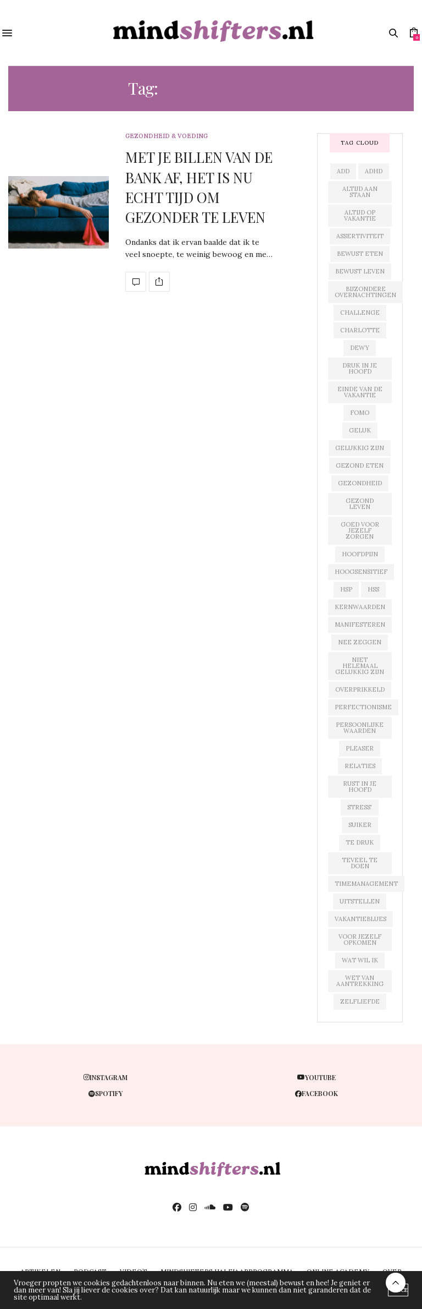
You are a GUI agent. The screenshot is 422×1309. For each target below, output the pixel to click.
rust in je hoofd (359, 786)
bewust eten (360, 254)
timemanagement (366, 884)
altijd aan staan (359, 192)
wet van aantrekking (360, 981)
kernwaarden (360, 607)
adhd (373, 171)
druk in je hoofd (359, 368)
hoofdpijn (360, 554)
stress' (359, 807)
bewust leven (360, 271)
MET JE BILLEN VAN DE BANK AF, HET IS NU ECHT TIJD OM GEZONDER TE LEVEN (199, 187)
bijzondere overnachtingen (365, 292)
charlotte (360, 330)
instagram (105, 1077)
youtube (316, 1077)
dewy (359, 348)
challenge (360, 312)
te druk (360, 842)
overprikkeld (360, 689)
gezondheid (360, 483)
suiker (359, 825)
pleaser (360, 748)
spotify (105, 1093)
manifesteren (360, 624)
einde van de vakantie (359, 392)
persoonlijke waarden (360, 728)
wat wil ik (360, 960)
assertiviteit (360, 236)
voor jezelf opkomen (359, 939)
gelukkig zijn (359, 448)
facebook (316, 1093)
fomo (359, 413)
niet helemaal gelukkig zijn (359, 666)
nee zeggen (359, 642)
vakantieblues (360, 919)
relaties (360, 766)
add (343, 171)
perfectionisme (363, 707)
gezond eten (360, 465)
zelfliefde (360, 1001)
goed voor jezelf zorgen (360, 530)
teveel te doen (359, 863)
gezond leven (360, 504)
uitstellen (360, 901)
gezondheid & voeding (166, 136)
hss (373, 589)
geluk (360, 430)
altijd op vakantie (360, 215)
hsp (346, 589)
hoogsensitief (361, 572)
